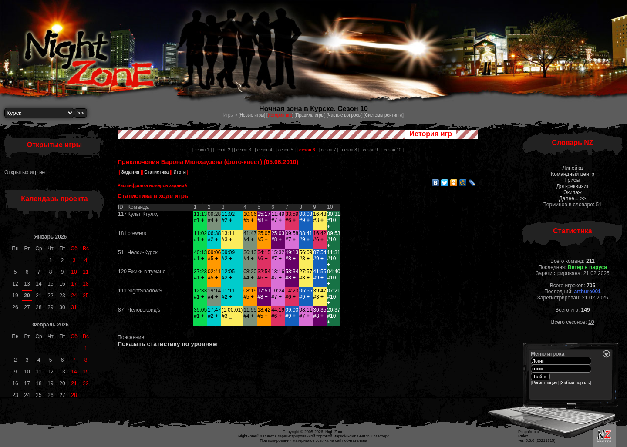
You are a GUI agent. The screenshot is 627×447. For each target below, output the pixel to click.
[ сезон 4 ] (264, 150)
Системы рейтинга (383, 115)
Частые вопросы (344, 115)
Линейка (573, 168)
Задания (130, 172)
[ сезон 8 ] (349, 150)
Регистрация (544, 382)
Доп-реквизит (572, 186)
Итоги (179, 172)
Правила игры (310, 115)
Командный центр (572, 174)
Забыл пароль (575, 382)
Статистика (156, 172)
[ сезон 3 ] (243, 150)
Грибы (572, 180)
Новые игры (252, 115)
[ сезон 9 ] (370, 150)
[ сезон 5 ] (285, 150)
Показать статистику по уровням (167, 343)
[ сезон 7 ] (328, 150)
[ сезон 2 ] (223, 150)
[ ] (307, 150)
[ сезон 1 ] (202, 150)
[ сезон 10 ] (392, 150)
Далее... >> (573, 198)
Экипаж (572, 192)
